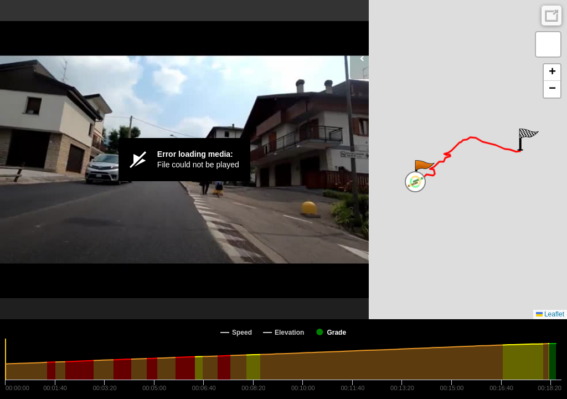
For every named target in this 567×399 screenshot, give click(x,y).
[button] (424, 171)
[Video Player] (184, 159)
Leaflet (550, 314)
